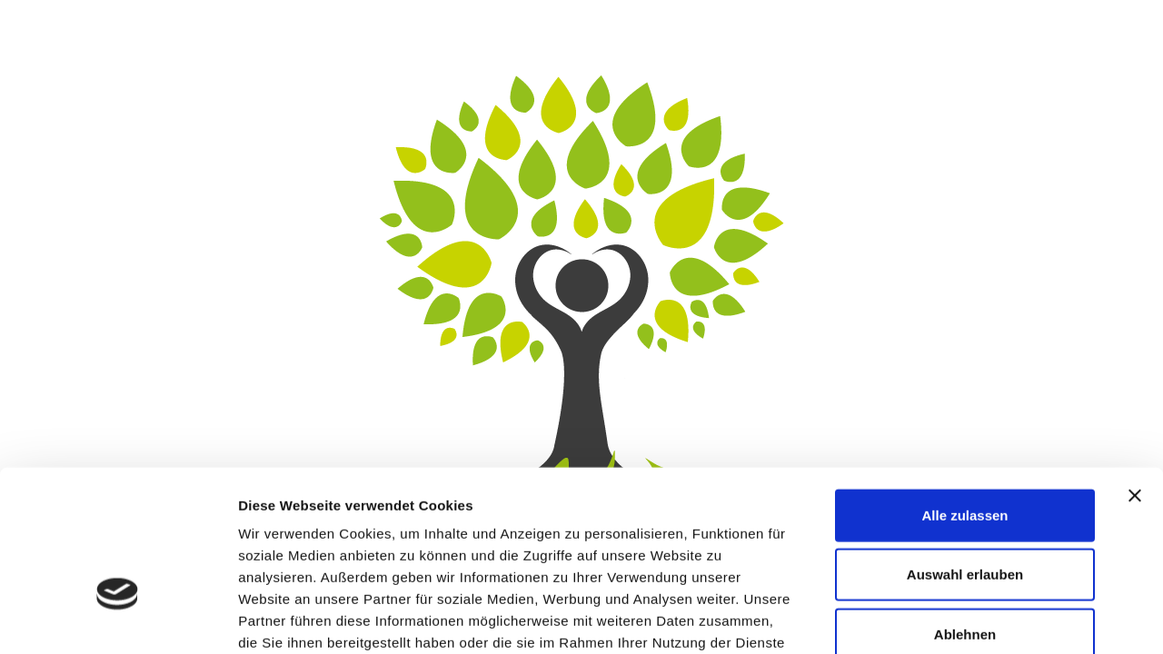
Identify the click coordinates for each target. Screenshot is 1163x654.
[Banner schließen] (1134, 376)
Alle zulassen (964, 395)
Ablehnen (965, 514)
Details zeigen (966, 618)
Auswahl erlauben (965, 455)
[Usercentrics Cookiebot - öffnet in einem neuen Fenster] (117, 618)
